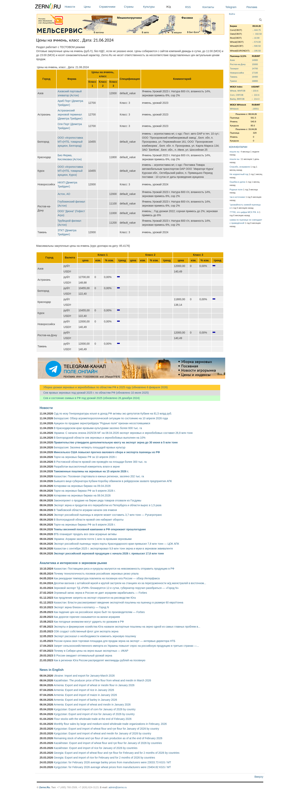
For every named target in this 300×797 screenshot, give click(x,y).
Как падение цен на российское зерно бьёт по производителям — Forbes (99, 612)
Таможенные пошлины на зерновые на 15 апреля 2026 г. (91, 471)
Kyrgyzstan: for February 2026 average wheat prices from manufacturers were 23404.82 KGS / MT (112, 767)
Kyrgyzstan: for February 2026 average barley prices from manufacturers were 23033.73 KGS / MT (112, 762)
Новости (73, 6)
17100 (255, 73)
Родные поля (236, 189)
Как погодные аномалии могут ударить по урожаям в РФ (89, 621)
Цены (90, 6)
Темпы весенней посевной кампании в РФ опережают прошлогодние (100, 529)
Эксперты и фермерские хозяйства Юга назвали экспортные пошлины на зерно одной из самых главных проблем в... (127, 626)
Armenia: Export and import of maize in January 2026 (85, 694)
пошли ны (235, 151)
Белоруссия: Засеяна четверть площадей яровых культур (89, 447)
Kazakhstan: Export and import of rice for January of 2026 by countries (95, 748)
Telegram (230, 7)
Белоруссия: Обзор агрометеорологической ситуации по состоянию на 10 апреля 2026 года (111, 418)
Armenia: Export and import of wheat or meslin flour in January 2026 (94, 685)
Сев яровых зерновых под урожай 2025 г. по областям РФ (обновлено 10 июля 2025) (94, 392)
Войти (232, 14)
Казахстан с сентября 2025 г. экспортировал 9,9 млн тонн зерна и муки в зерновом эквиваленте (113, 548)
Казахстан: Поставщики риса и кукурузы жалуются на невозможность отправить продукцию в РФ (114, 568)
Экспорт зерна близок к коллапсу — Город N (81, 607)
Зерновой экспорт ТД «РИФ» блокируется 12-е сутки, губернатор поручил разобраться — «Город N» (116, 587)
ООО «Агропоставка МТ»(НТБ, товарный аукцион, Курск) (70, 170)
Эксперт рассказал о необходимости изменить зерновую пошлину (95, 636)
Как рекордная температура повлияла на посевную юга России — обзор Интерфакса (107, 578)
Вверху (258, 776)
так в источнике (237, 197)
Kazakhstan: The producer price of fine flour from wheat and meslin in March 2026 (102, 680)
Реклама (251, 7)
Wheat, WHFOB (237, 91)
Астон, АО (64, 193)
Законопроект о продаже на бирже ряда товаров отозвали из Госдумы (97, 500)
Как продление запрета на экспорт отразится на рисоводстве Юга (95, 597)
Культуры (153, 6)
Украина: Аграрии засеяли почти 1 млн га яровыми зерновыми (93, 538)
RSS (188, 7)
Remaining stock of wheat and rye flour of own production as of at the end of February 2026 (108, 738)
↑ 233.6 (254, 91)
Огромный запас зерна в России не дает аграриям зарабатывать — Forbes (100, 592)
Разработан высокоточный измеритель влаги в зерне (87, 466)
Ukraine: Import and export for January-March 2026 (84, 675)
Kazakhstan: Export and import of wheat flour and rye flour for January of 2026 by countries (108, 743)
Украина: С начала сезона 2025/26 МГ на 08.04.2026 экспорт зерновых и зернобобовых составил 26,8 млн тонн (123, 432)
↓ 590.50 (257, 46)
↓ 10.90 (256, 38)
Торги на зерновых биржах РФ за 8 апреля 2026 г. (85, 524)
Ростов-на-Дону (238, 64)
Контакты (208, 7)
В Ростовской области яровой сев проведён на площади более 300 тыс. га (100, 461)
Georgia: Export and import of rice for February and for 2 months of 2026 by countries (104, 757)
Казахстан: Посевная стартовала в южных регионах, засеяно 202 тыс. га (99, 476)
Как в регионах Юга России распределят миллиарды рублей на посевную (99, 660)
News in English (52, 669)
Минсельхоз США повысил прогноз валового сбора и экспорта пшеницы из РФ (107, 452)
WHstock (234, 109)
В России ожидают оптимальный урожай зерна (83, 655)
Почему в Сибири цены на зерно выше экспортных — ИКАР (91, 650)
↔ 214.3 (255, 99)
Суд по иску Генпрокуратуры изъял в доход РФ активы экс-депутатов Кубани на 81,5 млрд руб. (113, 413)
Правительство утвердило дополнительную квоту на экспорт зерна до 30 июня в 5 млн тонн (116, 442)
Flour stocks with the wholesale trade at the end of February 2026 (92, 718)
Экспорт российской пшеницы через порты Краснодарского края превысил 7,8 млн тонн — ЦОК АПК (116, 543)
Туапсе (233, 81)
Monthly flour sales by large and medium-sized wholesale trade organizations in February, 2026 (110, 723)
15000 (255, 64)
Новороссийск (237, 73)
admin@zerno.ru (118, 787)
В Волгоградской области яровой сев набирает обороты (89, 519)
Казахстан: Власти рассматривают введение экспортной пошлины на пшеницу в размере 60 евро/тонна (118, 602)
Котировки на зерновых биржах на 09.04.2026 (82, 485)
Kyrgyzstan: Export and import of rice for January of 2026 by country (94, 714)
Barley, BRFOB (237, 99)
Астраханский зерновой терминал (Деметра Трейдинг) (70, 114)
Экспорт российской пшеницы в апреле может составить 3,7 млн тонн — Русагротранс (108, 514)
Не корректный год (239, 174)
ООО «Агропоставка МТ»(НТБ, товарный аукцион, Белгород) (70, 141)
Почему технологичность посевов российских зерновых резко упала (96, 573)
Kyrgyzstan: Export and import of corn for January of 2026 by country (94, 709)
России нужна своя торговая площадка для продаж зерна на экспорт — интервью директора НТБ (114, 641)
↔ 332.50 (257, 34)
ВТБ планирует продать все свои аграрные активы (85, 534)
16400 (255, 77)
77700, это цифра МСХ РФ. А (244, 212)
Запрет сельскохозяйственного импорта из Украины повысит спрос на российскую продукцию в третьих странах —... (126, 645)
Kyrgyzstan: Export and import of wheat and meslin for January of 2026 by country (102, 733)
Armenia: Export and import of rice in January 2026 (84, 690)
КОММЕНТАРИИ (238, 147)
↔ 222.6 (255, 95)
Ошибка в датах (237, 182)
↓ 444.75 (257, 30)
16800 (255, 81)
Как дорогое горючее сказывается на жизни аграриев (87, 616)
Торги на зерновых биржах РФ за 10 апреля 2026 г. (85, 457)
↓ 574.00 (257, 42)
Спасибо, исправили (240, 167)
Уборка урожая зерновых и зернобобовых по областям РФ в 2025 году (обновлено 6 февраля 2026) (104, 387)
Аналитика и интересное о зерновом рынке (73, 563)
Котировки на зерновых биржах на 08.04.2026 (82, 495)
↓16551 (255, 109)
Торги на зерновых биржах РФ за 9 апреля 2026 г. (85, 490)
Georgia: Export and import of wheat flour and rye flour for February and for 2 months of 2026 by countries (116, 752)
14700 (255, 68)
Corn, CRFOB (236, 95)
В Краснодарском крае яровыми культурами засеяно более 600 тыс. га (98, 428)
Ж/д (168, 6)
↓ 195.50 (257, 51)
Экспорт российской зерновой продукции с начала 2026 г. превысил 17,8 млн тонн (109, 553)
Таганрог (234, 68)
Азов (232, 60)
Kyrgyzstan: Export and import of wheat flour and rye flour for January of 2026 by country (106, 728)
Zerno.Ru (44, 787)
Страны (132, 6)
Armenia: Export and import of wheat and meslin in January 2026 (92, 704)
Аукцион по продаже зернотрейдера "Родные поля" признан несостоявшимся (102, 423)
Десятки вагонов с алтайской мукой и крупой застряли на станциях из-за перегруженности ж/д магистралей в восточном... (130, 583)
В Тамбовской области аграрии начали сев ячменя (85, 510)
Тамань (233, 77)
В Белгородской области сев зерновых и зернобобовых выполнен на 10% (99, 437)
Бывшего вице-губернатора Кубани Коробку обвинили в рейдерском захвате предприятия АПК (113, 481)
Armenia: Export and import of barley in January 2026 (85, 699)
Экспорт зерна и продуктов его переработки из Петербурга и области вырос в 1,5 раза (107, 505)
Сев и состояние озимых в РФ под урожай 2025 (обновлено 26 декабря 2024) (90, 398)
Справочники (110, 6)
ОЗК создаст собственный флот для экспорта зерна (86, 631)
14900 (255, 60)
